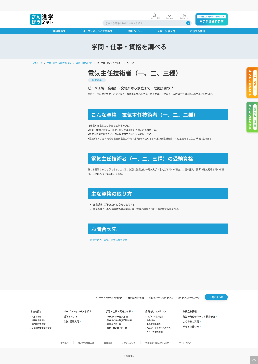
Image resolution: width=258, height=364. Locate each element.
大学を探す (37, 316)
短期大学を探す (39, 320)
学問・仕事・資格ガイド (118, 311)
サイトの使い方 (191, 326)
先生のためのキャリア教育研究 (199, 316)
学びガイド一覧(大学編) (118, 316)
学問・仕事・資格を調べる (59, 51)
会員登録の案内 (154, 324)
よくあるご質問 (191, 321)
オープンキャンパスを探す (77, 311)
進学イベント (71, 316)
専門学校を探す (39, 324)
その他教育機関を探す (42, 328)
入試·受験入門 (71, 321)
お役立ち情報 (190, 311)
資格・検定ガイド (84, 51)
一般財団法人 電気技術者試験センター (111, 239)
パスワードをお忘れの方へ (158, 328)
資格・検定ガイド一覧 (117, 328)
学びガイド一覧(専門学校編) (119, 320)
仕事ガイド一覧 (114, 324)
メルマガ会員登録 (155, 331)
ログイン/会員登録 (155, 316)
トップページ (36, 51)
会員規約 (151, 320)
